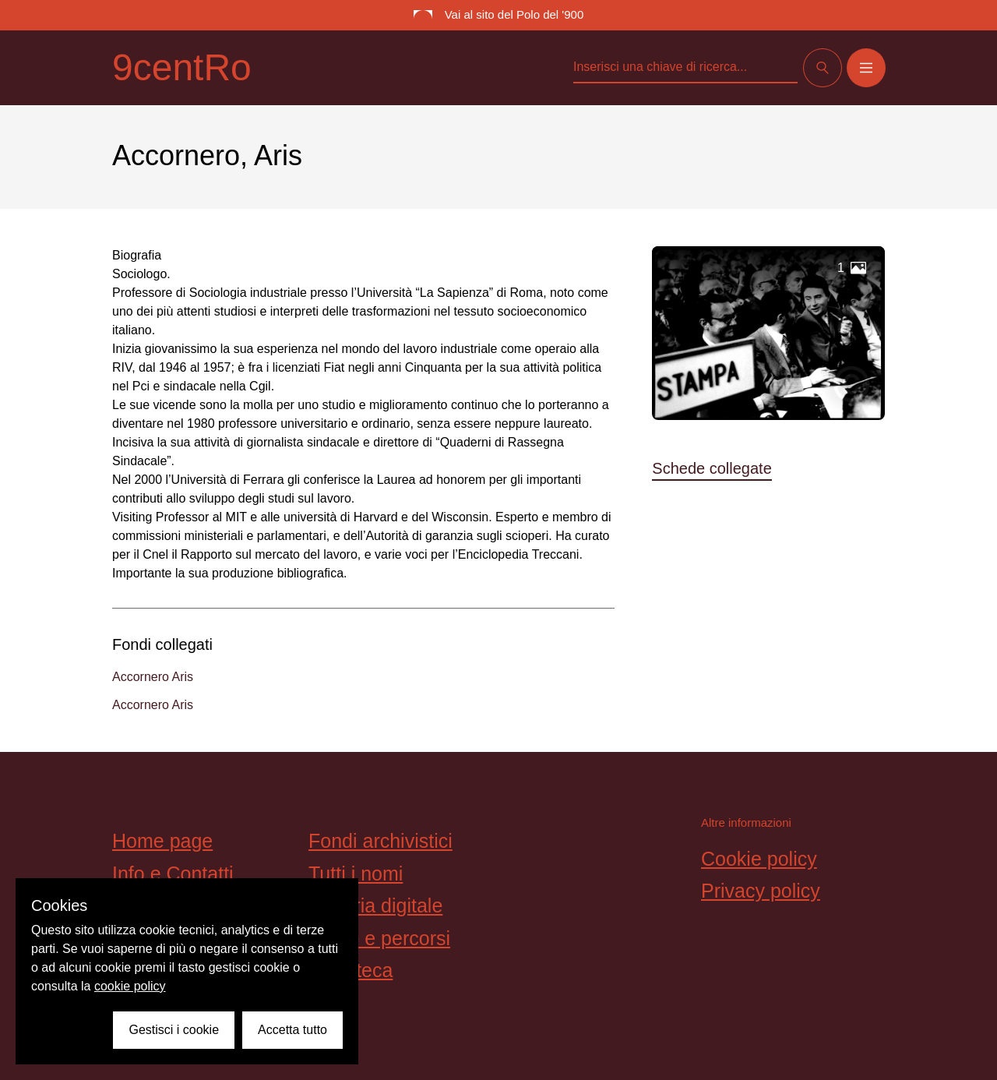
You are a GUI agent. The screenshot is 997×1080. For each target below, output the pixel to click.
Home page (162, 841)
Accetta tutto (292, 1029)
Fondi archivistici (380, 841)
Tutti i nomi (355, 873)
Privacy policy (760, 891)
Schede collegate (711, 468)
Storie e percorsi (379, 938)
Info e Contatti (173, 873)
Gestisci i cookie (174, 1029)
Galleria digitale (375, 905)
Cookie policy (759, 859)
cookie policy (130, 986)
